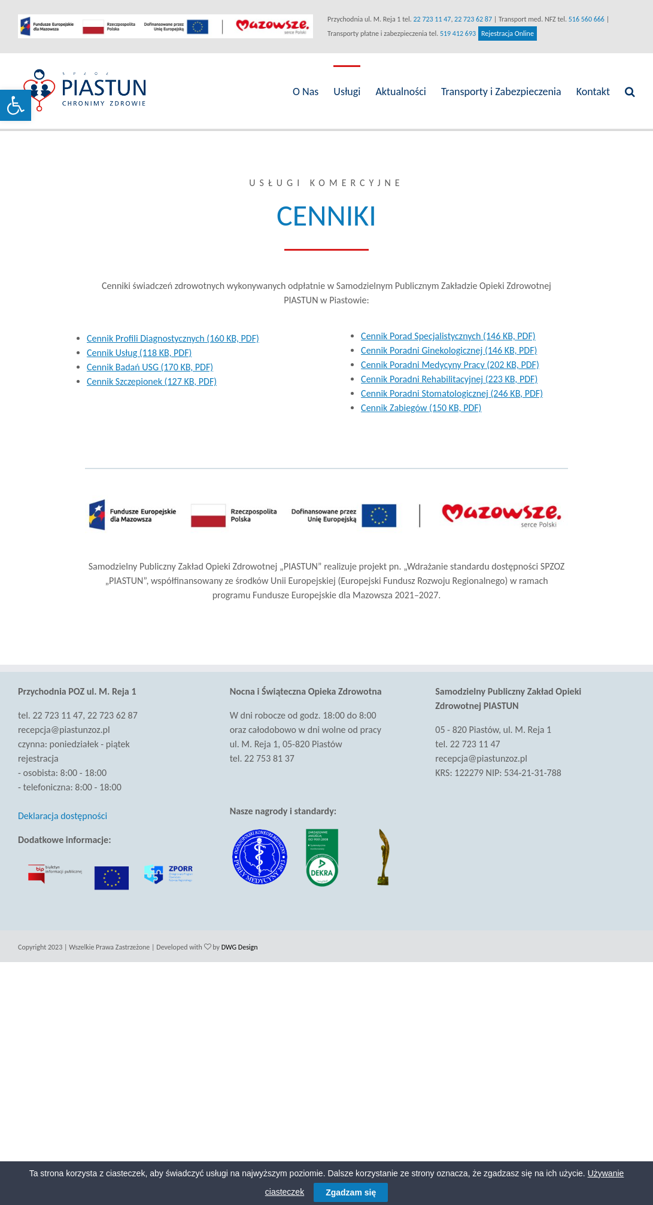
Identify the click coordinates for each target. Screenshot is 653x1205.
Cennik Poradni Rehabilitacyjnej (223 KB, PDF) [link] (446, 379)
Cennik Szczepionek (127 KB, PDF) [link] (151, 381)
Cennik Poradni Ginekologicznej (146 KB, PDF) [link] (446, 350)
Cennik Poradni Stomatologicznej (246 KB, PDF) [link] (449, 393)
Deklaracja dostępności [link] (62, 815)
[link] (15, 105)
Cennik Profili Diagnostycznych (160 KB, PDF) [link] (172, 338)
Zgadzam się (351, 1192)
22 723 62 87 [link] (471, 19)
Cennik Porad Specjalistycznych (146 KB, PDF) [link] (445, 336)
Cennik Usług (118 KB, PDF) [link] (138, 352)
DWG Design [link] (239, 946)
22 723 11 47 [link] (429, 19)
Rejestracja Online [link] (505, 33)
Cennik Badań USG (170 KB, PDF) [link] (149, 367)
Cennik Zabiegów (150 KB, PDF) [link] (418, 407)
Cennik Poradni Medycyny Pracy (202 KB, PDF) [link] (447, 364)
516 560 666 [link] (584, 19)
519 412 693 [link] (455, 33)
